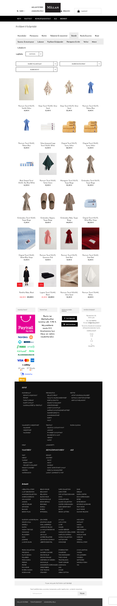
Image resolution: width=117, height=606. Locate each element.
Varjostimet (27, 430)
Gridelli (25, 524)
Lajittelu (19, 54)
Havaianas (25, 532)
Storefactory (63, 550)
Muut (49, 420)
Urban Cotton (63, 572)
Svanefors (62, 552)
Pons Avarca (26, 560)
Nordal (79, 539)
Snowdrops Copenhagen (49, 565)
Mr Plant (80, 522)
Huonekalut (26, 393)
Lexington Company (47, 539)
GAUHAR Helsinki (82, 512)
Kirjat (24, 445)
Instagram (69, 324)
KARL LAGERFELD (45, 524)
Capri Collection (64, 489)
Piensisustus (50, 393)
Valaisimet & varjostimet (30, 425)
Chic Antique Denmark (66, 494)
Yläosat (25, 460)
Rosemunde (26, 572)
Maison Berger (63, 529)
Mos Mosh (80, 519)
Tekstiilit (49, 425)
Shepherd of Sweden (47, 560)
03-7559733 (92, 321)
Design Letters (63, 512)
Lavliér (42, 532)
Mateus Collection (65, 537)
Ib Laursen (25, 534)
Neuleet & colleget (30, 465)
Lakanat (50, 430)
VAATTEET (28, 19)
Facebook (69, 318)
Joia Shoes (43, 519)
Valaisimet (26, 427)
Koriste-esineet (52, 405)
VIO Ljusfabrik (81, 555)
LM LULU (61, 519)
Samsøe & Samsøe (46, 552)
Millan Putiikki (37, 7)
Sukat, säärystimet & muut (56, 468)
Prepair (24, 562)
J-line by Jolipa (27, 542)
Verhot (49, 437)
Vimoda (79, 552)
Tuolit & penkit (28, 400)
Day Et (60, 509)
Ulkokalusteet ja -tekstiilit (32, 405)
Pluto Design (26, 555)
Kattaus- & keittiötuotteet (80, 398)
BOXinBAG (43, 504)
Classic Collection (65, 502)
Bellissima (43, 494)
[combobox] (34, 54)
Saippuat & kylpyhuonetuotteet (58, 410)
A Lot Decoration (28, 492)
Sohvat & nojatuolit (30, 395)
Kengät (48, 455)
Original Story (82, 542)
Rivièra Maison (27, 570)
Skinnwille (44, 562)
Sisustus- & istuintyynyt (55, 427)
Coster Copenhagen (65, 504)
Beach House (44, 489)
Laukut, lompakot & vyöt (55, 473)
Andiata (24, 502)
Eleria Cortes (82, 494)
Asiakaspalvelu (37, 11)
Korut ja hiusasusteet (55, 470)
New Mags (80, 532)
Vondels (80, 557)
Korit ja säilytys (52, 400)
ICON (23, 537)
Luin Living (62, 522)
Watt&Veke (80, 560)
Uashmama (62, 565)
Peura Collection (28, 550)
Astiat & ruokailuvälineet (80, 395)
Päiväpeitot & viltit (53, 435)
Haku (21, 11)
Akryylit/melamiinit (78, 400)
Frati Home (80, 507)
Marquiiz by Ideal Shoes (66, 532)
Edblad (79, 492)
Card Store (62, 492)
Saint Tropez (44, 550)
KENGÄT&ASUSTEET (43, 19)
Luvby (60, 524)
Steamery (43, 572)
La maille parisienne (47, 529)
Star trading (44, 570)
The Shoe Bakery (64, 555)
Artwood (25, 507)
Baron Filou (26, 512)
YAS (78, 565)
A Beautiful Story (28, 489)
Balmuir (25, 509)
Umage (60, 570)
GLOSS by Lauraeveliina (30, 519)
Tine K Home (62, 557)
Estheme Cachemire (84, 504)
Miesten (25, 470)
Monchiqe (62, 542)
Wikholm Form (82, 562)
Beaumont (44, 492)
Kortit (49, 418)
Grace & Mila (26, 522)
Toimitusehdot (36, 602)
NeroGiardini (81, 529)
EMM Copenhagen (83, 497)
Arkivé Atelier (27, 504)
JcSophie (25, 539)
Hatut (49, 463)
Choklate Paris (63, 499)
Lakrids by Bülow (46, 527)
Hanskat (50, 465)
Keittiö (72, 393)
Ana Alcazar (26, 499)
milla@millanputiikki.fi (93, 323)
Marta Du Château (64, 534)
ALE (55, 19)
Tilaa (82, 593)
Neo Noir (80, 527)
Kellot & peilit (52, 395)
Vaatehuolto (26, 473)
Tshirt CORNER (63, 562)
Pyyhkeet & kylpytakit (55, 432)
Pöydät (25, 398)
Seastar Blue (44, 555)
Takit (23, 455)
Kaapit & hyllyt (28, 403)
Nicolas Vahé (81, 534)
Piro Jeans (25, 552)
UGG (59, 567)
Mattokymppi (63, 539)
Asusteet (49, 458)
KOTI (19, 19)
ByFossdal (43, 512)
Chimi (60, 497)
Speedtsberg (44, 567)
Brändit (63, 19)
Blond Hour (44, 497)
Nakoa (79, 524)
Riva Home (25, 567)
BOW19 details (45, 502)
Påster (24, 565)
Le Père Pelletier (46, 537)
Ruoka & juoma (75, 425)
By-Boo (42, 509)
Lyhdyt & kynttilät (53, 408)
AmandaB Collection (29, 494)
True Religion (63, 560)
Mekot (24, 458)
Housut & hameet (28, 468)
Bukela (42, 507)
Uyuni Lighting (82, 550)
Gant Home (81, 509)
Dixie (78, 489)
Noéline (80, 537)
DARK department (64, 507)
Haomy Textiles (27, 529)
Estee (79, 499)
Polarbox (25, 557)
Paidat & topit (27, 463)
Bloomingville (45, 499)
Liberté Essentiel (46, 542)
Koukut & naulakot (54, 403)
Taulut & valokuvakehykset (57, 398)
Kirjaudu (65, 12)
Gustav (24, 527)
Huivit (49, 460)
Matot (49, 440)
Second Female (45, 557)
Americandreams (28, 497)
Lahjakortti (50, 445)
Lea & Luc (43, 534)
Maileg (60, 527)
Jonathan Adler (45, 522)
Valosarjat (27, 432)
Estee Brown (81, 502)
